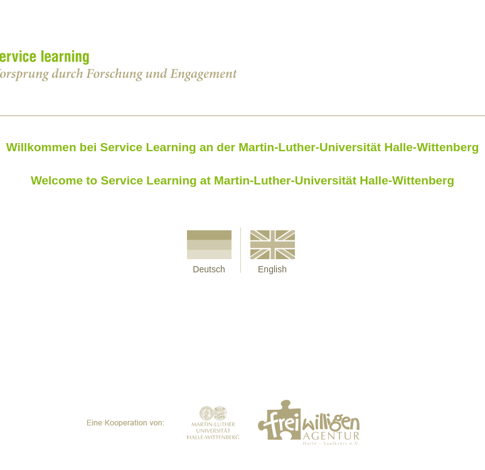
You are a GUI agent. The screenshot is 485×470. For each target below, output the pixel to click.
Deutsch (209, 269)
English (272, 269)
